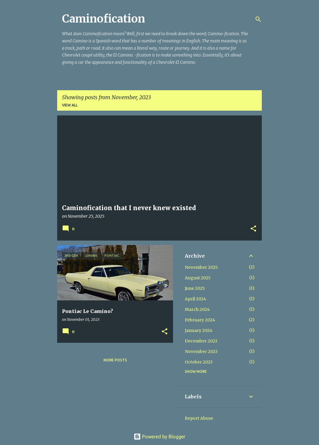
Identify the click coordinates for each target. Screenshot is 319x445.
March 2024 (197, 309)
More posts (115, 360)
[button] (253, 229)
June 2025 (195, 288)
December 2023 (201, 341)
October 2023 (198, 362)
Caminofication (103, 19)
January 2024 (198, 330)
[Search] (258, 19)
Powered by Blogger (159, 436)
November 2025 (201, 267)
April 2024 (195, 299)
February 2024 (200, 320)
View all (70, 105)
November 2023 (201, 351)
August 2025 (198, 278)
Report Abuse (199, 418)
